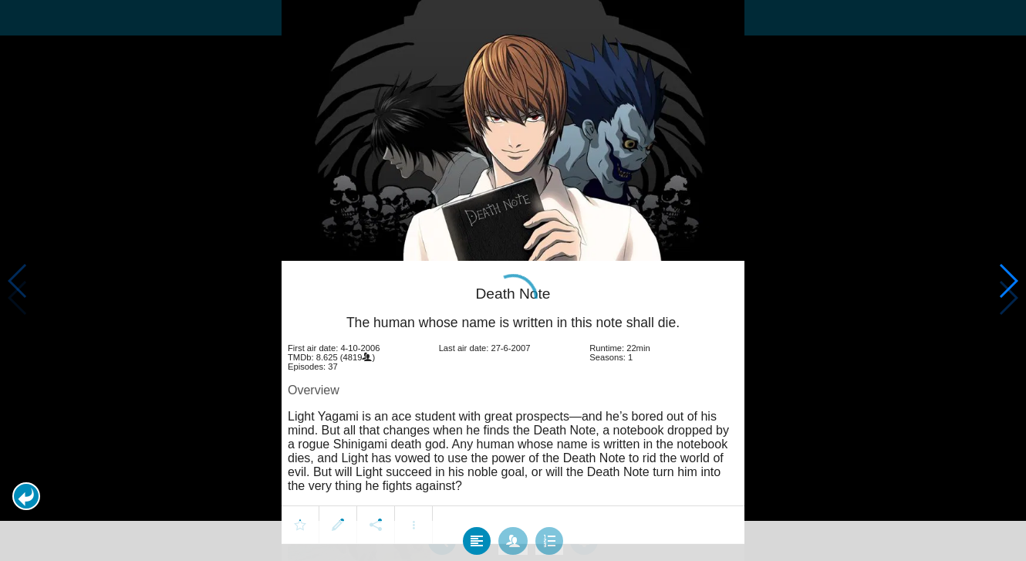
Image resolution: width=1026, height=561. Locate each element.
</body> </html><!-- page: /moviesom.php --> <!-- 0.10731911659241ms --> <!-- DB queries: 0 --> (513, 280)
